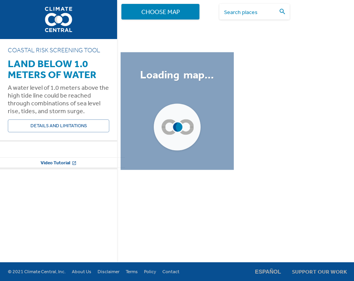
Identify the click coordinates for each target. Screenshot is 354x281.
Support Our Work (319, 271)
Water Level (21, 155)
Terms (132, 272)
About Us (81, 272)
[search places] (250, 12)
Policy (150, 272)
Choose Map (160, 11)
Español (268, 272)
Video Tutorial (58, 241)
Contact (171, 272)
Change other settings (58, 222)
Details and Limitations (58, 126)
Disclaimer (108, 272)
